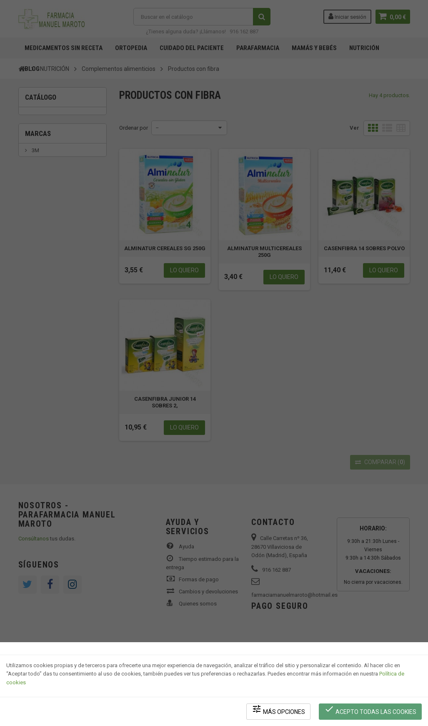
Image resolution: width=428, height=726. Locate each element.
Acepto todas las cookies (370, 709)
